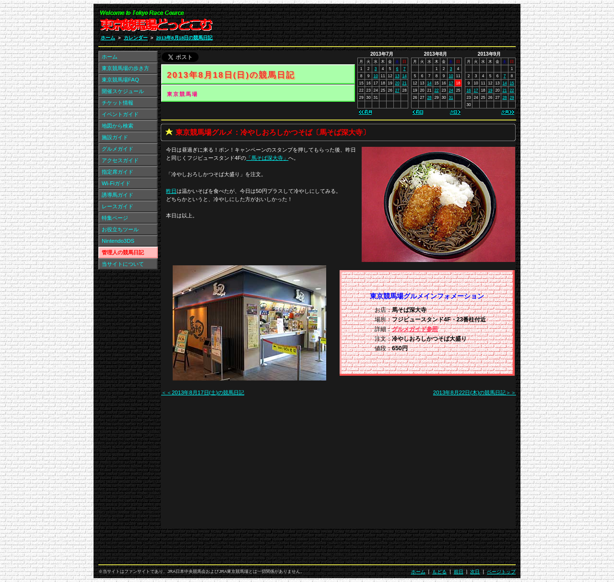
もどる (439, 571)
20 (397, 83)
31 (451, 97)
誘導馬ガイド (117, 195)
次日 (475, 571)
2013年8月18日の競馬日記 (184, 37)
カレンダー (136, 37)
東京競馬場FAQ (120, 80)
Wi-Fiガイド (116, 183)
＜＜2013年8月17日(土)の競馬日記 (202, 392)
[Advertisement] (401, 23)
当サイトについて (123, 264)
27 (397, 90)
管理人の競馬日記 (123, 252)
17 (451, 83)
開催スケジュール (123, 91)
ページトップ (501, 571)
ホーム (108, 37)
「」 (267, 158)
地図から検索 (117, 126)
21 (404, 83)
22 (436, 90)
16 (468, 90)
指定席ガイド (117, 172)
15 (511, 83)
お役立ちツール (120, 229)
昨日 (171, 191)
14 (404, 75)
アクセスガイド (120, 160)
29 (511, 97)
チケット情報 (117, 103)
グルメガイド (117, 149)
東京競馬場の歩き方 (125, 68)
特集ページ (115, 218)
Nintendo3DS (118, 241)
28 (429, 97)
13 (397, 75)
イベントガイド (120, 114)
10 (376, 75)
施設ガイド (115, 137)
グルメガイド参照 (415, 329)
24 (451, 90)
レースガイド (117, 206)
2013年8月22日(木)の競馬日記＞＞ (474, 392)
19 (490, 90)
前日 (458, 571)
